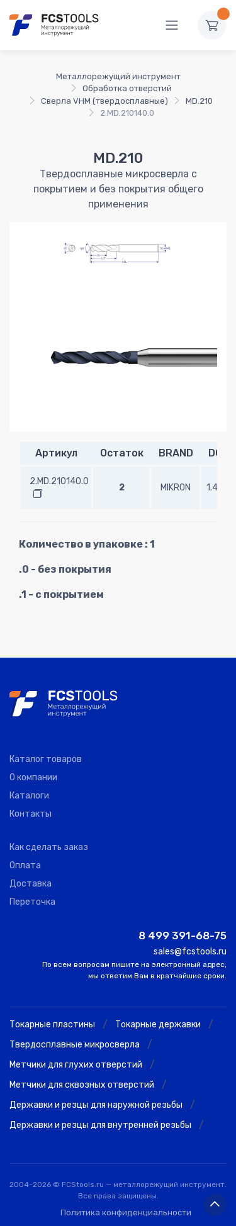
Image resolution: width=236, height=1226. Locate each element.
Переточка (32, 902)
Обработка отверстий (127, 88)
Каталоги (29, 795)
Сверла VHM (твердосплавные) (104, 101)
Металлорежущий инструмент (118, 76)
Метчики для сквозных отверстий (81, 1085)
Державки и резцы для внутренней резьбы (100, 1125)
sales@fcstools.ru (190, 951)
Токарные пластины (52, 1024)
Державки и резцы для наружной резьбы (96, 1105)
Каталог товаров (45, 759)
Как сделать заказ (48, 847)
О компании (33, 777)
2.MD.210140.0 (59, 481)
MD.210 (199, 101)
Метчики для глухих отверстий (75, 1064)
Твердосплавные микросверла (74, 1044)
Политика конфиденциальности (125, 1212)
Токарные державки (158, 1024)
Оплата (25, 865)
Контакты (30, 814)
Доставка (30, 883)
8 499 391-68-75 (182, 935)
